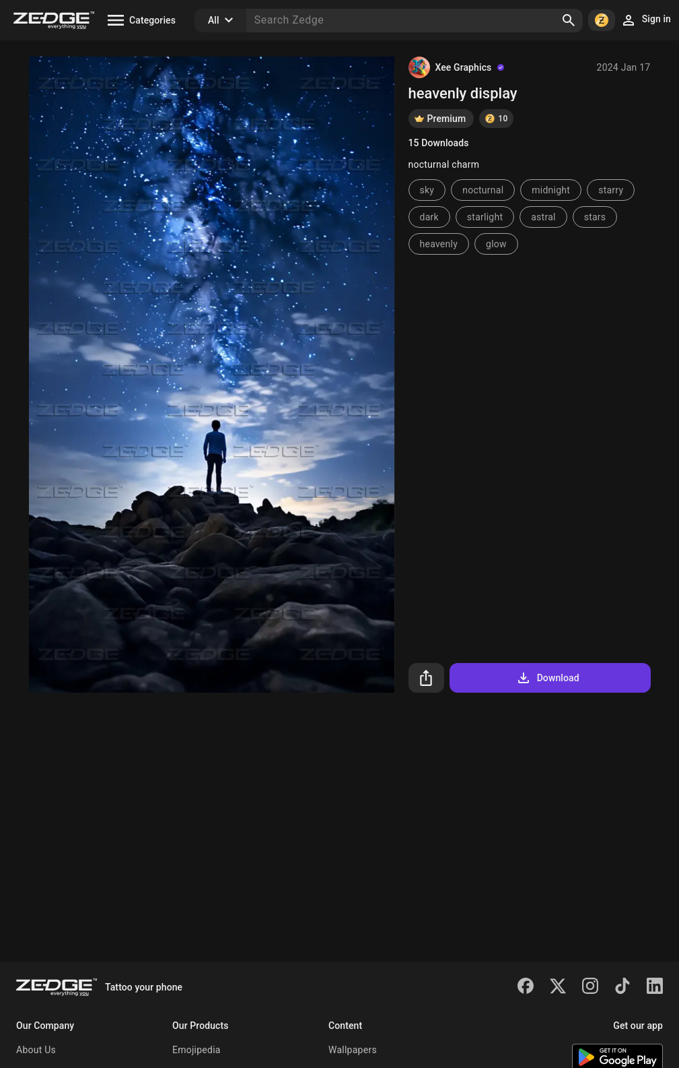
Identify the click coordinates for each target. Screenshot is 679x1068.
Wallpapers (352, 1049)
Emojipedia (196, 1049)
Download (547, 678)
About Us (36, 1049)
